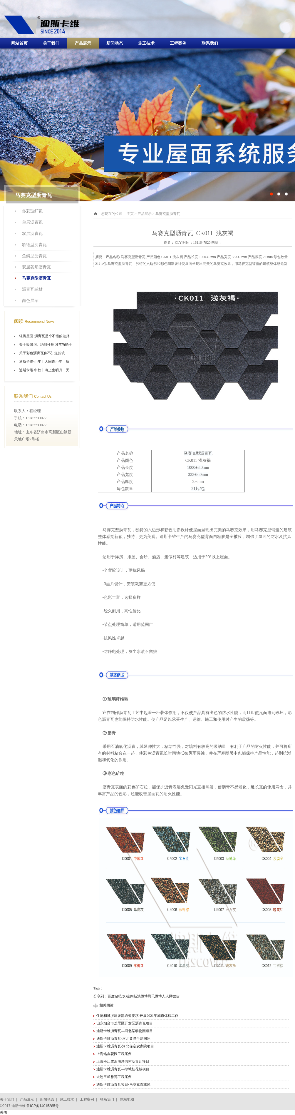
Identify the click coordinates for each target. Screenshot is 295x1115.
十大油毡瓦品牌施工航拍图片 (147, 100)
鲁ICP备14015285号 (42, 1106)
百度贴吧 (115, 996)
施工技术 (146, 43)
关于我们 (51, 43)
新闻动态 (114, 43)
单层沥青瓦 (32, 222)
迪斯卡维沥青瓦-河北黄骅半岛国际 (123, 1039)
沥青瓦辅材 (32, 289)
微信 (176, 996)
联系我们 (210, 43)
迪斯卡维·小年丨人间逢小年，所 (44, 362)
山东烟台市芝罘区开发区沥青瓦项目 (124, 1023)
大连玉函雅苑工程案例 (114, 1077)
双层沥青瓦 (32, 233)
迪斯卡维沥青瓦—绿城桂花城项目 (122, 1069)
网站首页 (19, 43)
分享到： (100, 996)
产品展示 (83, 43)
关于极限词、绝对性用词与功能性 (45, 344)
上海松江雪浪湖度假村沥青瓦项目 (122, 1061)
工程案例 (178, 43)
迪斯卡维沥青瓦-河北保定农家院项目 (125, 1046)
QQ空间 (128, 996)
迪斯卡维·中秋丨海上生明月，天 (44, 370)
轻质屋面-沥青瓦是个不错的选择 (44, 336)
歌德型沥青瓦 (34, 245)
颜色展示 (30, 300)
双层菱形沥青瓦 (36, 267)
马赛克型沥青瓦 (36, 278)
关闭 (3, 1112)
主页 (130, 214)
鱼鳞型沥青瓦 (34, 256)
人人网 (167, 996)
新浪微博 (141, 996)
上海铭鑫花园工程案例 (114, 1054)
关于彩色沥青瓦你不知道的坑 (42, 353)
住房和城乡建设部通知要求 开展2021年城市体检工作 (137, 1016)
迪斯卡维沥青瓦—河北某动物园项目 (124, 1031)
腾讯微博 (155, 996)
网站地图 (127, 1099)
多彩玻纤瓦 (32, 211)
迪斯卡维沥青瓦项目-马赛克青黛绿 (123, 1084)
